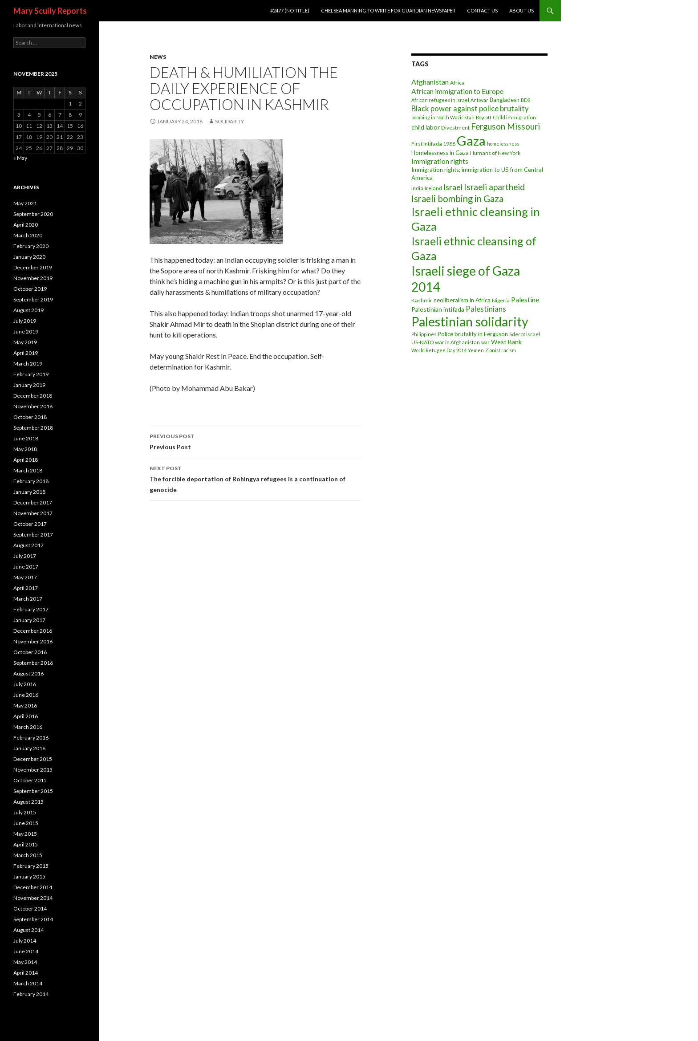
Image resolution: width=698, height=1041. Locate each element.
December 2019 (32, 267)
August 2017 (28, 545)
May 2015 (25, 833)
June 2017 (25, 566)
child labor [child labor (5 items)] (425, 127)
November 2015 (33, 769)
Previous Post (255, 441)
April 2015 (25, 844)
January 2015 (29, 876)
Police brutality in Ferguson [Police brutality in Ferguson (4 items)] (473, 334)
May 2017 (25, 577)
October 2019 (30, 288)
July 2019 (24, 320)
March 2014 (27, 983)
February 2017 (31, 609)
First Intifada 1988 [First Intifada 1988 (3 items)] (433, 143)
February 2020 (31, 246)
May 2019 (25, 342)
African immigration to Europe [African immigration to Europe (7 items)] (457, 91)
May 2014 (25, 962)
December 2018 (32, 395)
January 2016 (29, 748)
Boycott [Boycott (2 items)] (483, 117)
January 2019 (29, 385)
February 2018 (31, 481)
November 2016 (33, 641)
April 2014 (25, 972)
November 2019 (33, 278)
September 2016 (33, 662)
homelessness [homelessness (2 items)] (503, 143)
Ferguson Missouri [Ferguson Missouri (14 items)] (505, 126)
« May (20, 158)
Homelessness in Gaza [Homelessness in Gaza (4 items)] (440, 152)
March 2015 (27, 855)
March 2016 (27, 727)
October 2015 (30, 780)
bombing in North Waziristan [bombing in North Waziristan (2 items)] (443, 117)
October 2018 (30, 417)
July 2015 (24, 812)
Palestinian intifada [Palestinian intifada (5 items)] (437, 309)
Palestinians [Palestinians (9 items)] (486, 308)
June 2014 (25, 951)
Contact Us (482, 10)
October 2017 (30, 523)
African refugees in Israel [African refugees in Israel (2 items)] (440, 100)
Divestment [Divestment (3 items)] (455, 127)
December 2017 (32, 502)
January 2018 (29, 491)
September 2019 (33, 299)
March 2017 (27, 598)
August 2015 (28, 801)
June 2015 (25, 823)
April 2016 (25, 716)
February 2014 (31, 994)
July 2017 (24, 556)
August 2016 (28, 673)
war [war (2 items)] (485, 342)
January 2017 (29, 620)
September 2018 (33, 427)
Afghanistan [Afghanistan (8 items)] (430, 81)
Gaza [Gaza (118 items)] (471, 140)
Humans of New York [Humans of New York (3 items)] (495, 153)
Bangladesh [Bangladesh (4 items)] (504, 99)
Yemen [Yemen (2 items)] (476, 350)
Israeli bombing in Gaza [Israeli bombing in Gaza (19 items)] (457, 198)
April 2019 (25, 353)
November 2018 (33, 406)
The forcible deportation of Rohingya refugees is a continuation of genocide (255, 478)
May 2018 (25, 449)
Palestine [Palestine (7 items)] (525, 300)
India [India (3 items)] (417, 188)
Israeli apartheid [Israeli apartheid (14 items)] (494, 187)
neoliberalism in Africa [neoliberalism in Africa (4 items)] (462, 300)
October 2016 (30, 652)
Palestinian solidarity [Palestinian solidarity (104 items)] (469, 321)
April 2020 (25, 224)
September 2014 (33, 919)
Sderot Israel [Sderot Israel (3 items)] (524, 334)
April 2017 (25, 588)
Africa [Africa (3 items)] (457, 82)
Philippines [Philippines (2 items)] (423, 334)
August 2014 (28, 930)
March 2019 (27, 363)
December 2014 (32, 887)
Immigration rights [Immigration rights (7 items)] (439, 161)
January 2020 (29, 256)
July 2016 (24, 684)
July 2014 (24, 940)
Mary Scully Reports (50, 11)
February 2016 (31, 737)
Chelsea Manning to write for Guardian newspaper (388, 10)
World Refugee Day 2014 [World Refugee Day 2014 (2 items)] (439, 350)
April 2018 (25, 459)
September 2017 (33, 534)
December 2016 (32, 630)
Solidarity (229, 121)
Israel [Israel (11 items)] (453, 187)
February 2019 (31, 374)
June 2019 (25, 331)
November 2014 (33, 898)
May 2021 (25, 203)
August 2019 (28, 310)
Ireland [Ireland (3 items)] (433, 188)
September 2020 (33, 214)
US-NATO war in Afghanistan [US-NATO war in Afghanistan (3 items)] (445, 342)
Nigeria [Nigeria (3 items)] (501, 300)
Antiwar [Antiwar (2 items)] (479, 100)
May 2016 (25, 705)
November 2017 (33, 513)
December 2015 (32, 759)
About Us (521, 10)
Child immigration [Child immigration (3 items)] (514, 117)
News (158, 56)
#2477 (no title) (289, 10)
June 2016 (25, 694)
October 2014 (30, 908)
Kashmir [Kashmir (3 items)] (421, 300)
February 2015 (31, 865)
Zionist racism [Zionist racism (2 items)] (500, 350)
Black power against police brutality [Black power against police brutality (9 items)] (470, 108)
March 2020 (27, 235)
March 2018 (27, 470)
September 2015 (33, 791)
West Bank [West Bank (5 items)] (506, 342)
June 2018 (25, 438)
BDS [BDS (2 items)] (525, 100)
